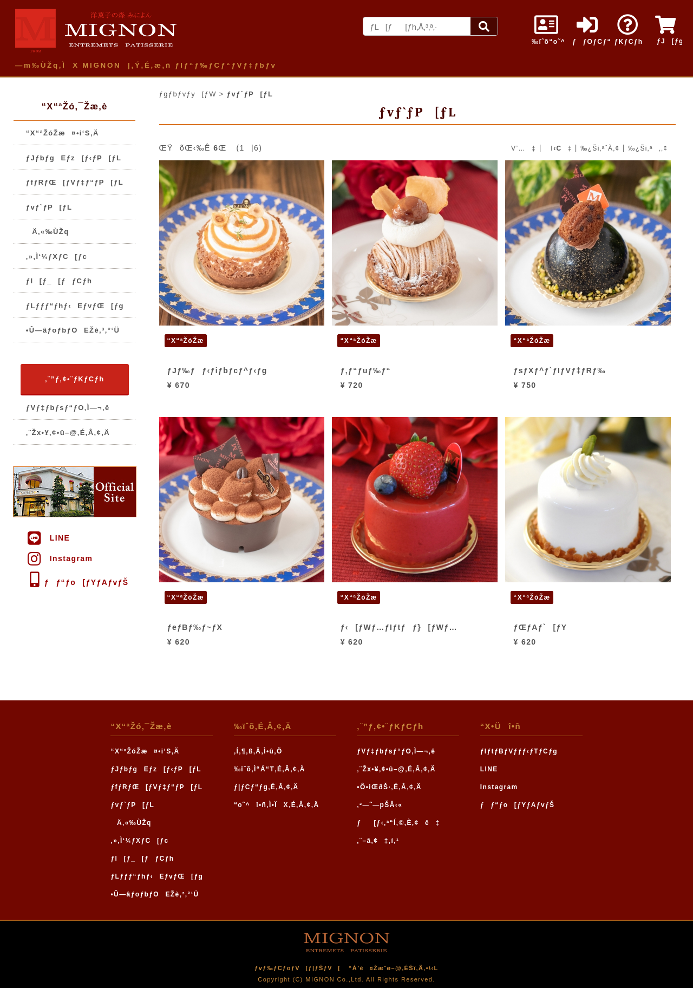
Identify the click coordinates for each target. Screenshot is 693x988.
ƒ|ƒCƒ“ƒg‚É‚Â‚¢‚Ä (266, 787)
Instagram (59, 558)
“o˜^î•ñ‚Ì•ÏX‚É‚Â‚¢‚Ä (276, 805)
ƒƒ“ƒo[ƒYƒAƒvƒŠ (77, 582)
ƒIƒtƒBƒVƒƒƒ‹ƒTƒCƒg (519, 751)
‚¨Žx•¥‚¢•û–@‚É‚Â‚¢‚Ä (68, 432)
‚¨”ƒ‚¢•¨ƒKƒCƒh (74, 379)
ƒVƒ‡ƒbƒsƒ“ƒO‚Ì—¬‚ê (68, 408)
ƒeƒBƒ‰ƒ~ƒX (195, 627)
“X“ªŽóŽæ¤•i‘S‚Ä (62, 133)
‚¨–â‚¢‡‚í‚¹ (378, 840)
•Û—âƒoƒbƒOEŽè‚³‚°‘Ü (73, 330)
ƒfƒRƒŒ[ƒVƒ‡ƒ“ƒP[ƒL (74, 182)
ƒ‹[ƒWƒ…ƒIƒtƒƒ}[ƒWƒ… (399, 627)
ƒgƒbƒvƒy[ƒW (188, 94)
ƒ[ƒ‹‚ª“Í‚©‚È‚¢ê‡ (398, 823)
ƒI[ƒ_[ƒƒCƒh (59, 281)
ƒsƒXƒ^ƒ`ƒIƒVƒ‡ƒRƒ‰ (560, 370)
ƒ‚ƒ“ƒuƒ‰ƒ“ (366, 370)
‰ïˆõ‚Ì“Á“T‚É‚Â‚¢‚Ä (269, 769)
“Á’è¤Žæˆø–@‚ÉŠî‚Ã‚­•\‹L (394, 968)
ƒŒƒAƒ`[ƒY (540, 627)
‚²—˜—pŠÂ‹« (379, 805)
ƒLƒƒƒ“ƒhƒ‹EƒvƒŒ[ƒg (75, 306)
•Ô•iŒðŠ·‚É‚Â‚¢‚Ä (389, 787)
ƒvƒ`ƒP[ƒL (49, 207)
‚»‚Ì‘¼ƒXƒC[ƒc (56, 256)
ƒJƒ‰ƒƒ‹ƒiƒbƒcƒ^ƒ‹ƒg (217, 370)
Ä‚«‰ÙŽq (47, 231)
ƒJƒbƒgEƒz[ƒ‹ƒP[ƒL (74, 158)
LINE (47, 538)
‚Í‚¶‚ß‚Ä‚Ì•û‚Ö (258, 751)
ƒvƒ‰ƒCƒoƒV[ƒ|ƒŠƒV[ (297, 968)
